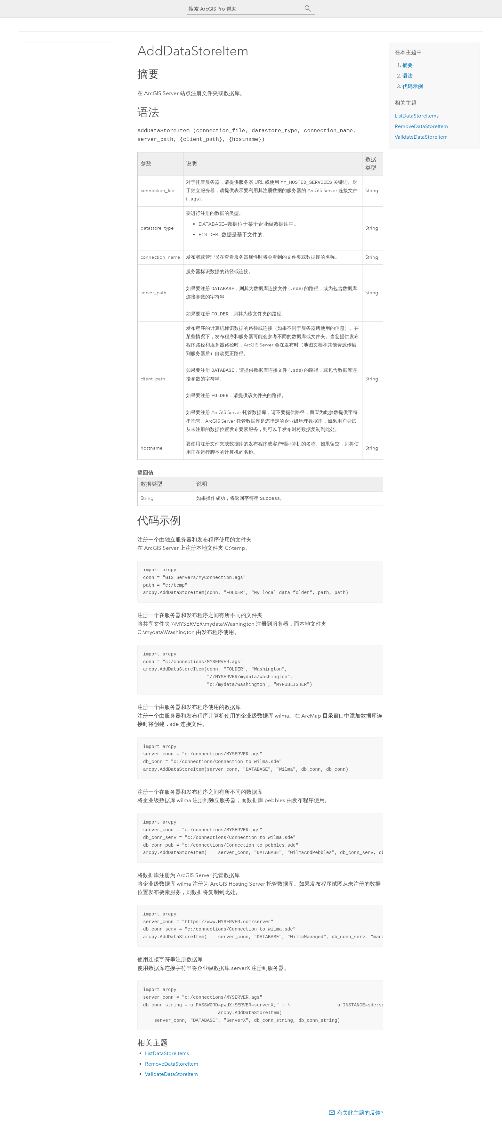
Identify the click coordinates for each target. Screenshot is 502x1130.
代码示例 (412, 86)
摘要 (407, 65)
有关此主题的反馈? (360, 1117)
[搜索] (308, 8)
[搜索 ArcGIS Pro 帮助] (244, 8)
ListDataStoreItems (167, 1058)
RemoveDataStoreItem (171, 1068)
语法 (407, 76)
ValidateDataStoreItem (171, 1079)
